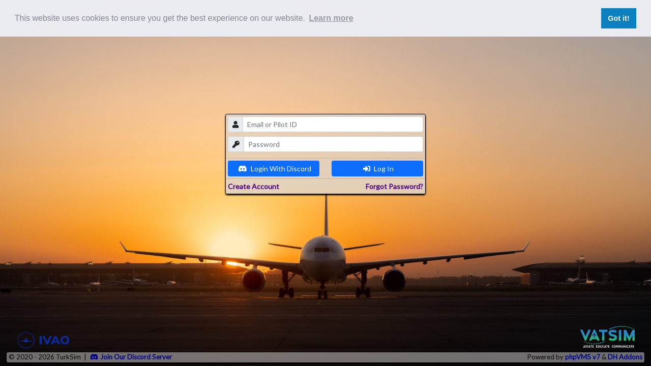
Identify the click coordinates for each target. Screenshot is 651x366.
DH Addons (625, 357)
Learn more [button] (331, 18)
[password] (333, 144)
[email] (333, 124)
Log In (378, 168)
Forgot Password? (394, 186)
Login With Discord (274, 168)
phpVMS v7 (582, 357)
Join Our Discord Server (131, 357)
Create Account (253, 186)
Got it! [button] (618, 18)
